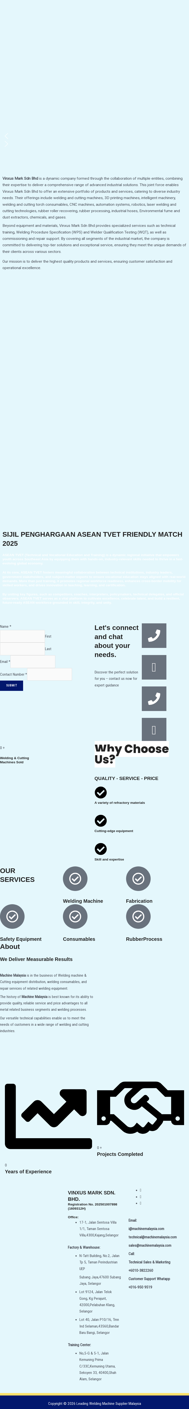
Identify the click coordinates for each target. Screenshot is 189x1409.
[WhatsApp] (140, 1203)
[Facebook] (140, 1190)
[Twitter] (140, 1197)
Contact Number (13, 674)
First (48, 636)
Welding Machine (83, 901)
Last (48, 649)
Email (5, 661)
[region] (94, 102)
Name (5, 626)
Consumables (79, 939)
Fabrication (139, 901)
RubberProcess (144, 939)
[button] (94, 136)
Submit (11, 685)
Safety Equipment (21, 939)
